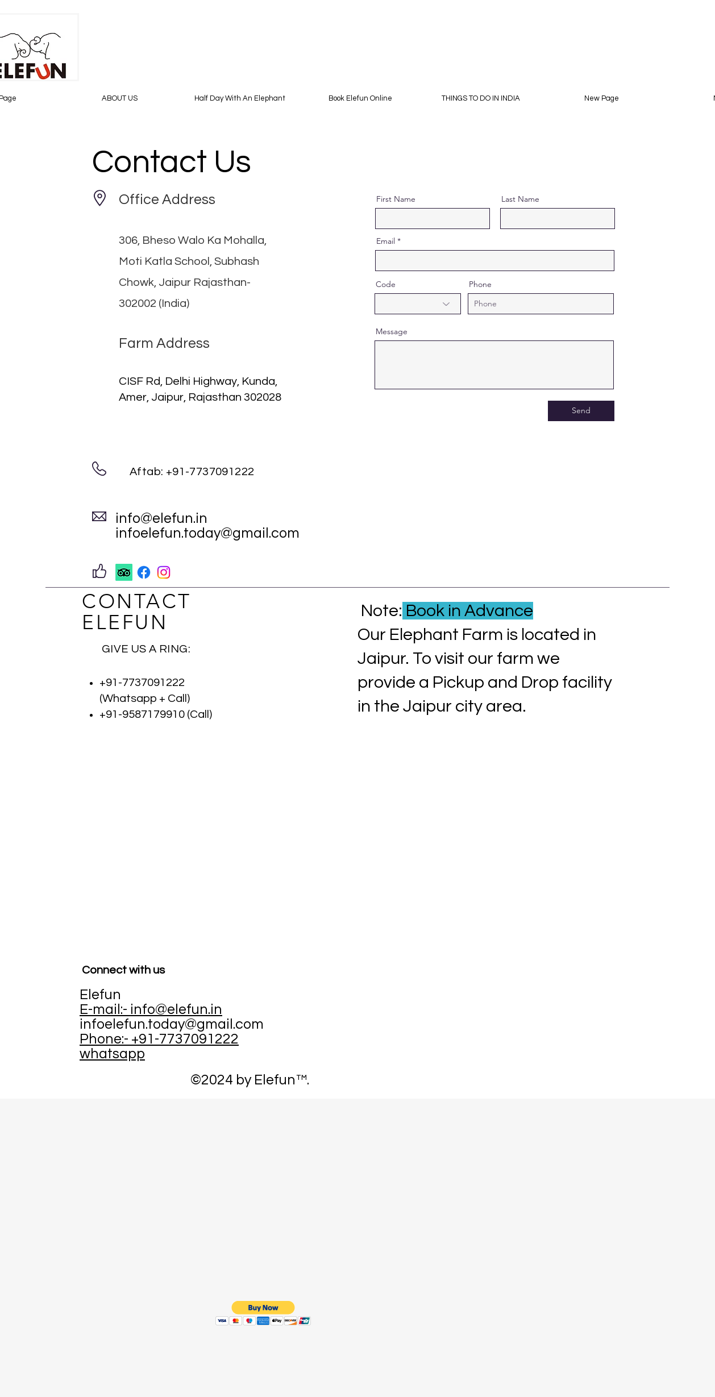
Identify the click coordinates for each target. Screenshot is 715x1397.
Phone (480, 284)
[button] (263, 1313)
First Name (395, 199)
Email (385, 241)
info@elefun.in (161, 518)
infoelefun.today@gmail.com (207, 533)
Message (392, 331)
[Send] (581, 411)
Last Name (520, 199)
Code (386, 284)
